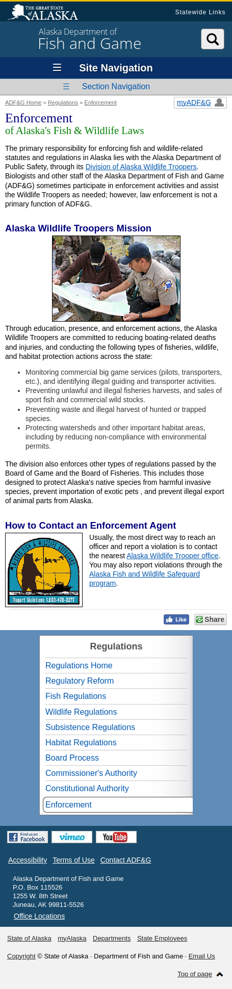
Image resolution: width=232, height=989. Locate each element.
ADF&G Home (23, 102)
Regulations (63, 102)
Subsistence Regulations (90, 727)
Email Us (202, 956)
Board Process (72, 757)
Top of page (194, 974)
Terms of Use (73, 860)
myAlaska (72, 938)
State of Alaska (48, 13)
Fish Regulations (75, 696)
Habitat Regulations (81, 742)
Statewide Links (200, 12)
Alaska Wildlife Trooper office (172, 556)
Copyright (21, 956)
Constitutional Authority (87, 788)
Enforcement (101, 102)
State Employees (162, 938)
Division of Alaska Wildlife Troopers (141, 167)
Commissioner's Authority (91, 773)
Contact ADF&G (125, 860)
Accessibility (27, 860)
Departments (112, 938)
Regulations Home (79, 665)
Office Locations (39, 916)
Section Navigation (116, 86)
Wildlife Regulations (81, 712)
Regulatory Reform (79, 680)
